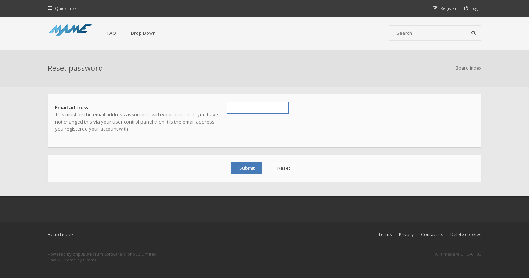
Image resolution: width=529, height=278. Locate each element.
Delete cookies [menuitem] (465, 234)
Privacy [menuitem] (406, 234)
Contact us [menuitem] (432, 234)
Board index (60, 234)
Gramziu (91, 260)
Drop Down (143, 33)
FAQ (111, 33)
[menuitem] (473, 8)
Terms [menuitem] (385, 234)
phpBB (79, 254)
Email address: (72, 107)
